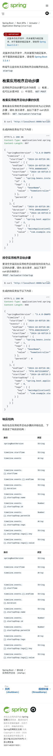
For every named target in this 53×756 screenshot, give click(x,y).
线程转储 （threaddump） (39, 690)
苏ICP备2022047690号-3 (15, 738)
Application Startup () (17, 26)
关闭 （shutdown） (12, 690)
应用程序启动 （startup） (14, 673)
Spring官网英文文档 (13, 729)
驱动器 (20, 670)
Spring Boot (7, 23)
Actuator (33, 23)
